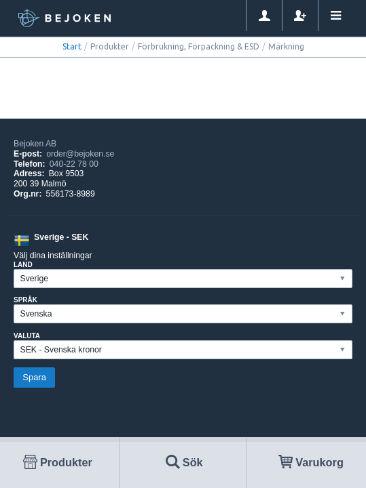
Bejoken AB (35, 143)
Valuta (27, 336)
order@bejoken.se (80, 154)
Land (23, 264)
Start (71, 46)
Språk (25, 300)
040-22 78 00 (74, 164)
